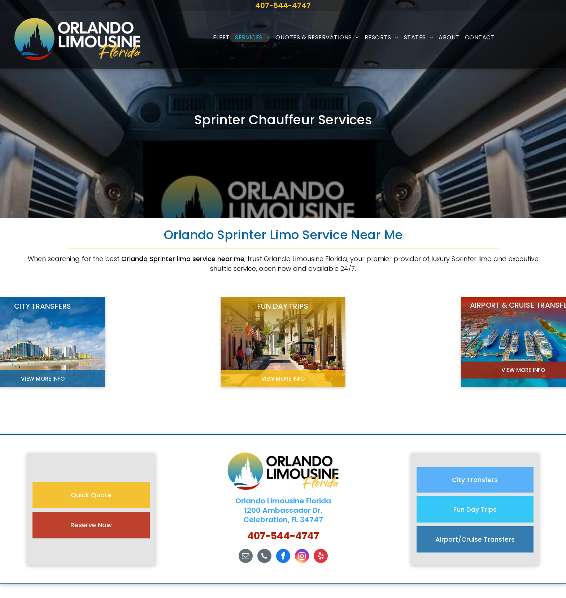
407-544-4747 (283, 5)
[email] (246, 557)
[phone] (264, 557)
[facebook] (283, 557)
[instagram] (302, 557)
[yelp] (321, 557)
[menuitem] (219, 37)
